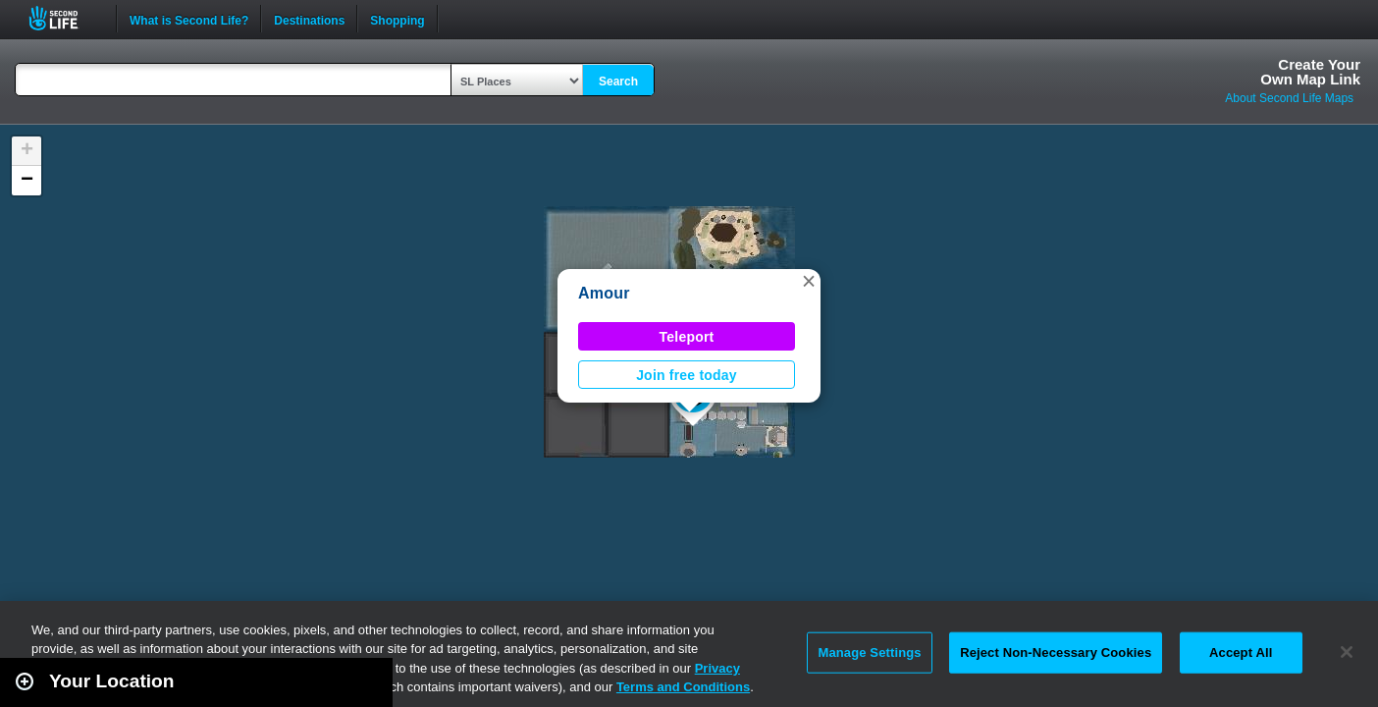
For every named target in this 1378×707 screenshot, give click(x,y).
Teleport (687, 337)
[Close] (1346, 652)
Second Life (64, 18)
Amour (604, 293)
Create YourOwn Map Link (1310, 71)
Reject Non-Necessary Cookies (1055, 652)
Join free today (686, 375)
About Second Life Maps (1289, 98)
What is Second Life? (189, 19)
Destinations (309, 19)
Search (618, 81)
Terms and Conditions (683, 687)
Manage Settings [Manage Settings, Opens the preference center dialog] (869, 652)
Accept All (1240, 652)
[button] (809, 281)
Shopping (397, 19)
